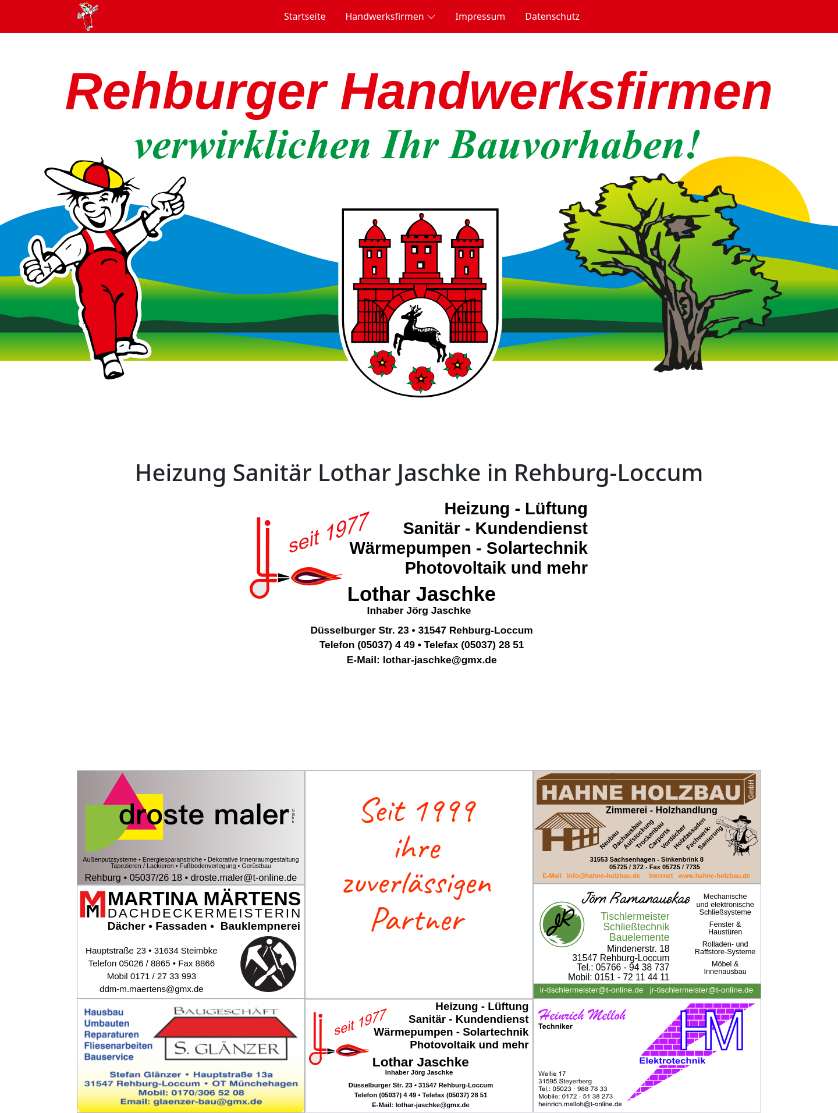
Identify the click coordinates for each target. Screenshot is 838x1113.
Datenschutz (552, 16)
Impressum (481, 16)
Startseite (305, 16)
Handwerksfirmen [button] (390, 16)
